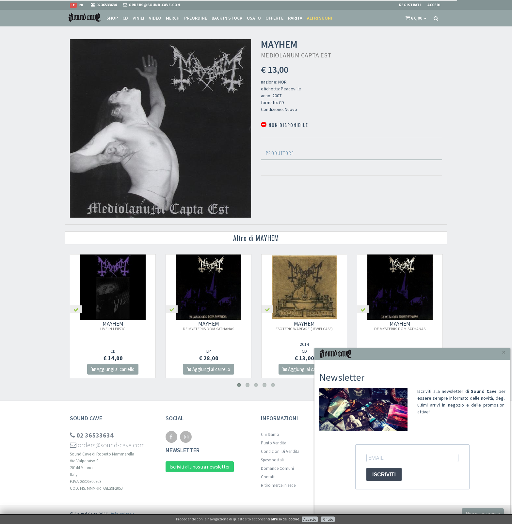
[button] (416, 18)
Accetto (309, 519)
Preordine (195, 18)
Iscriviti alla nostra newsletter (199, 467)
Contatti (268, 477)
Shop (112, 18)
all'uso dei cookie (285, 518)
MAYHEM (112, 325)
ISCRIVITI (384, 474)
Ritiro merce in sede (278, 485)
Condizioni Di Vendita (280, 451)
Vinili (138, 18)
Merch (173, 18)
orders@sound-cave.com (107, 445)
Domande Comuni (277, 468)
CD (125, 18)
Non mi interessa (483, 514)
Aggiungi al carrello (113, 369)
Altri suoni (319, 18)
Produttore (280, 152)
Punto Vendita (273, 443)
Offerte (274, 18)
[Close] (503, 352)
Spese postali (272, 460)
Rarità (295, 18)
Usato (254, 18)
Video (155, 18)
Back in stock (227, 18)
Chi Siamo (270, 434)
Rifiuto (328, 519)
